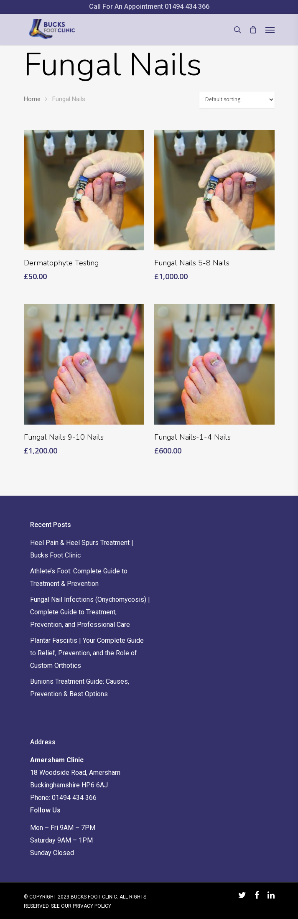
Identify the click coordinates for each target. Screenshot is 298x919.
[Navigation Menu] (270, 29)
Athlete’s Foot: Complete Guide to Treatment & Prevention (78, 577)
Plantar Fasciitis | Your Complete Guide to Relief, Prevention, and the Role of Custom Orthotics (87, 653)
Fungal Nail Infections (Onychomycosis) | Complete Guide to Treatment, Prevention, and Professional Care (90, 612)
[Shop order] (237, 100)
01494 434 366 (187, 6)
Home (32, 99)
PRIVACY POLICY (92, 906)
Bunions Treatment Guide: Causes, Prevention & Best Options (79, 687)
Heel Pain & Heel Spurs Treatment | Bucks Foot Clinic (81, 549)
